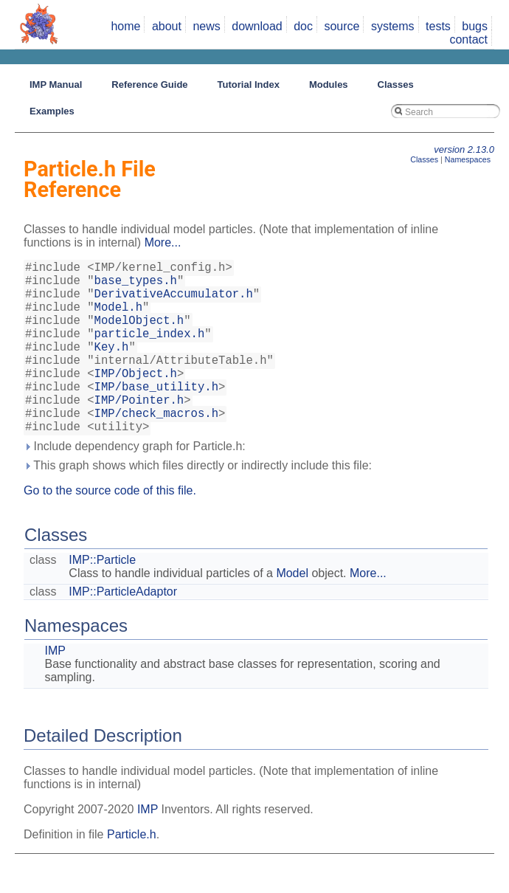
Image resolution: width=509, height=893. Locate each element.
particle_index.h (149, 350)
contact (468, 39)
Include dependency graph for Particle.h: (135, 484)
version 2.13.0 (464, 149)
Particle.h (131, 872)
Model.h (118, 318)
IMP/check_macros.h (156, 448)
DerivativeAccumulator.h (173, 302)
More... (163, 242)
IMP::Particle (102, 598)
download (257, 26)
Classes (424, 159)
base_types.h (135, 285)
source (341, 26)
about (166, 26)
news (206, 26)
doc (303, 26)
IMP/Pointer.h (139, 432)
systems (393, 26)
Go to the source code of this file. (110, 529)
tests (438, 26)
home (125, 26)
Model (292, 611)
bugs (475, 26)
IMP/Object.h (135, 399)
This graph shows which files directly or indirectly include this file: (198, 503)
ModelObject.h (139, 334)
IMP (54, 689)
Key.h (111, 367)
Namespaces (468, 159)
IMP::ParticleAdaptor (123, 630)
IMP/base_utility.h (156, 415)
